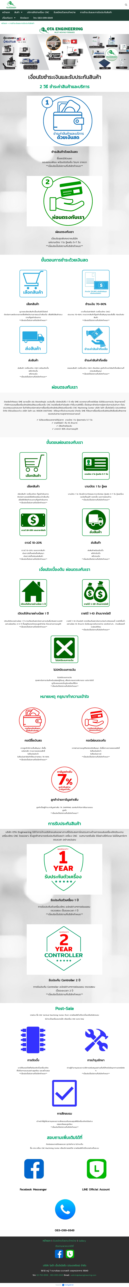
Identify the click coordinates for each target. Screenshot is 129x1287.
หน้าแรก (4, 23)
